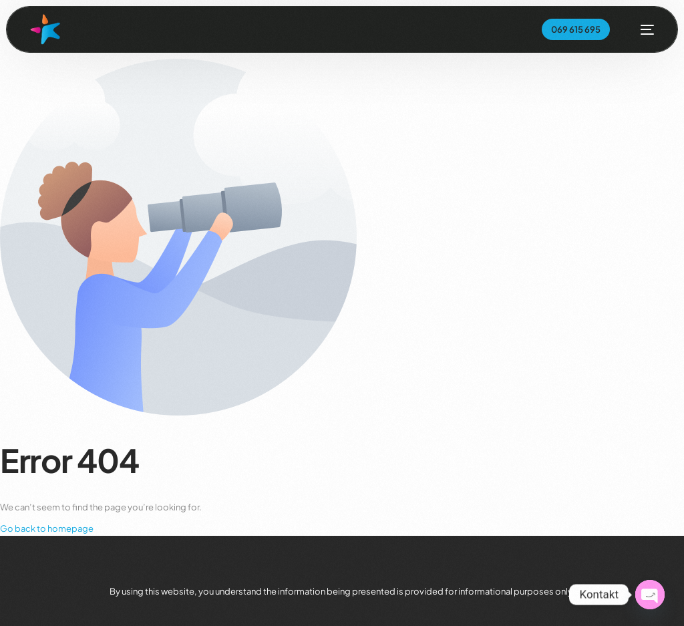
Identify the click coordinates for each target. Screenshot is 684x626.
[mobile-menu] (640, 29)
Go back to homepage (47, 528)
